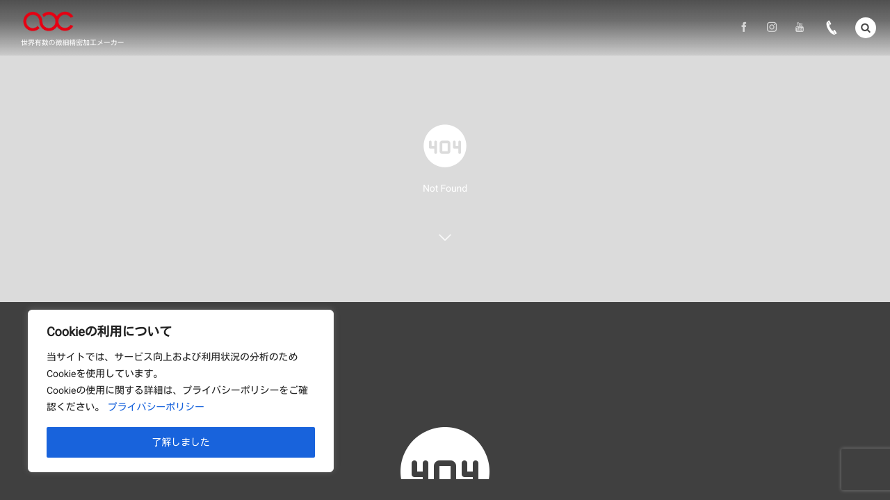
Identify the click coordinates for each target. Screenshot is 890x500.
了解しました (181, 442)
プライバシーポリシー (156, 407)
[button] (865, 27)
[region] (181, 391)
